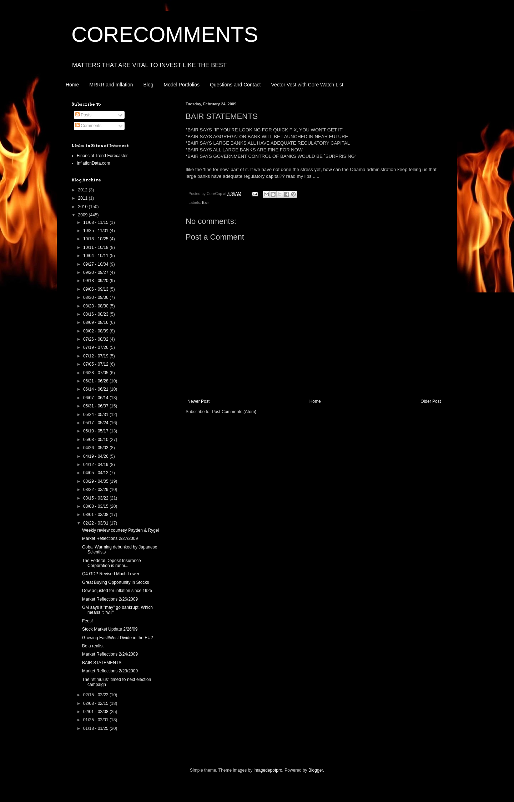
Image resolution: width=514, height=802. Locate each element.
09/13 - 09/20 (96, 280)
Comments (88, 125)
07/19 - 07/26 (96, 347)
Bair (205, 202)
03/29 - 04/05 (96, 481)
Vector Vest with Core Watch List (307, 84)
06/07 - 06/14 (96, 397)
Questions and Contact (235, 84)
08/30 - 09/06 (96, 297)
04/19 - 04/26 (96, 456)
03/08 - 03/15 (96, 506)
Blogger (315, 770)
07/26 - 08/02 (96, 339)
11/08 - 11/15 (96, 222)
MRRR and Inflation (111, 84)
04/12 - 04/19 (96, 464)
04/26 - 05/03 (96, 447)
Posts (83, 114)
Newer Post (198, 401)
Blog (148, 84)
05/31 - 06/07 (96, 405)
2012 (83, 189)
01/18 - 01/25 (96, 728)
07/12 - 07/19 (96, 356)
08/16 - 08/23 (96, 314)
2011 (83, 198)
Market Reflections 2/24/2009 (110, 654)
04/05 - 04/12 (96, 472)
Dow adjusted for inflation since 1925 (117, 590)
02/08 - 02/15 (96, 703)
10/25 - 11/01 (96, 230)
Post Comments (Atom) (234, 411)
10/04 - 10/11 (96, 255)
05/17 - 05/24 (96, 422)
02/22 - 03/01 (96, 523)
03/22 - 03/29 (96, 489)
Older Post (430, 401)
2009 (83, 214)
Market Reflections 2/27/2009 (110, 538)
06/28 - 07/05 (96, 372)
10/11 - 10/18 (96, 247)
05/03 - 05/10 (96, 439)
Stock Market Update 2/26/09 (109, 629)
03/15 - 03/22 (96, 498)
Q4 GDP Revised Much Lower (111, 573)
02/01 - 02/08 (96, 711)
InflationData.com (93, 163)
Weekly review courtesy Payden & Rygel (120, 530)
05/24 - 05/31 (96, 414)
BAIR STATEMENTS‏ (101, 662)
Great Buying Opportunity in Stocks (115, 582)
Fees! (87, 620)
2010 (83, 206)
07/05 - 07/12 (96, 364)
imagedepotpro (268, 770)
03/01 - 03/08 (96, 514)
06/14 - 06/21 (96, 389)
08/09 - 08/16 (96, 322)
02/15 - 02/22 (96, 694)
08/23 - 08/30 (96, 306)
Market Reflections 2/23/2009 (110, 670)
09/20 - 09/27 (96, 272)
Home (72, 84)
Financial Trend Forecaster (102, 155)
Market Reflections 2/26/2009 (110, 599)
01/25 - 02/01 (96, 719)
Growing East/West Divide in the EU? (117, 637)
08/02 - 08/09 (96, 331)
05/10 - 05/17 (96, 430)
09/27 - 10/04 (96, 264)
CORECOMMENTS (164, 34)
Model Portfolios (182, 84)
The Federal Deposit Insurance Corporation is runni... (111, 563)
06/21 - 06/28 (96, 381)
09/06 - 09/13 (96, 289)
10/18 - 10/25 (96, 238)
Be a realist (93, 645)
